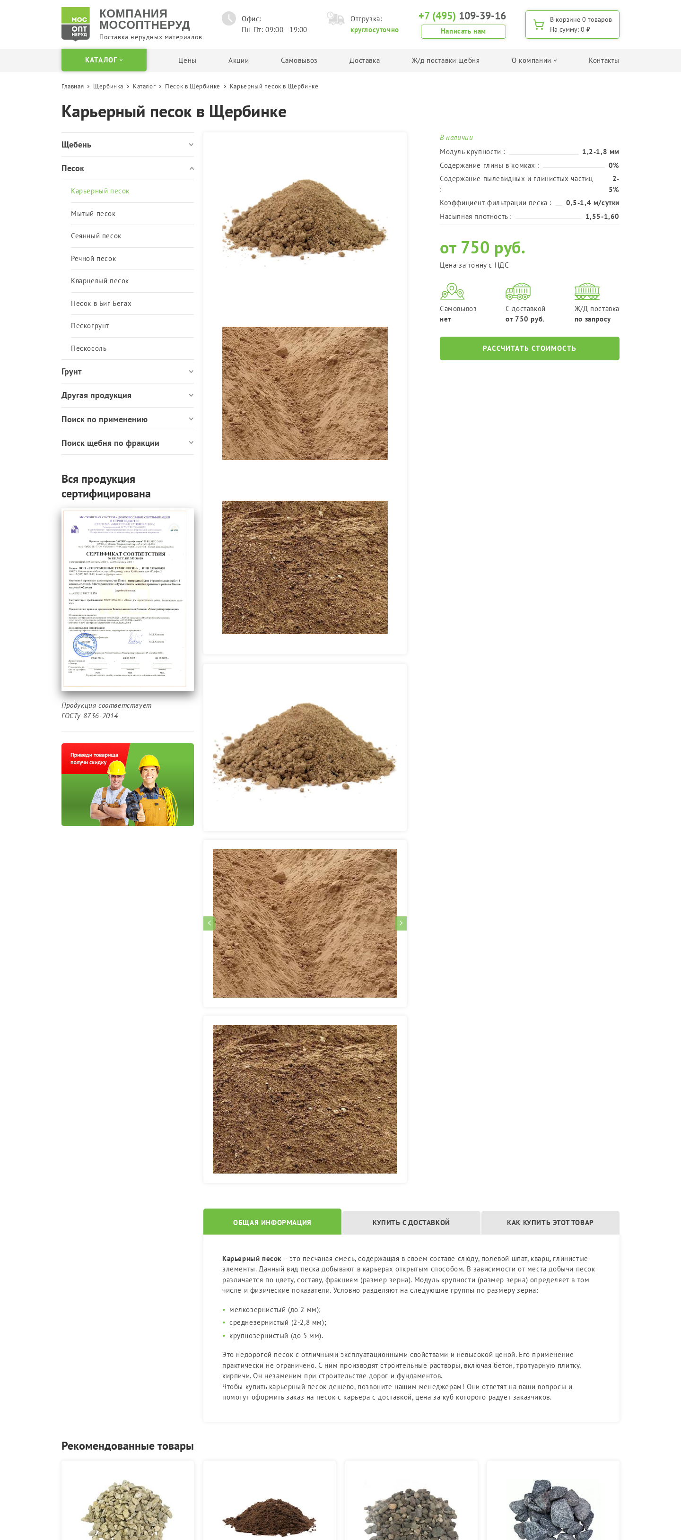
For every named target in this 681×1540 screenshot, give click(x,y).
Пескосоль (88, 348)
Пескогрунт (90, 325)
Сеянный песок (96, 235)
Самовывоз (299, 60)
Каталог (144, 86)
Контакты (604, 60)
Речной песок (93, 258)
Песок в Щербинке (192, 86)
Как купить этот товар (550, 1222)
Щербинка (108, 86)
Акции (238, 60)
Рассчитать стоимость (529, 348)
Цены (187, 60)
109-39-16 (462, 15)
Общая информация (272, 1222)
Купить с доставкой (411, 1222)
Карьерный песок (100, 190)
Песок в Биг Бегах (101, 303)
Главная (72, 86)
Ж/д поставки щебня (446, 60)
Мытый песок (93, 213)
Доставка (364, 60)
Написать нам (463, 30)
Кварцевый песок (100, 280)
